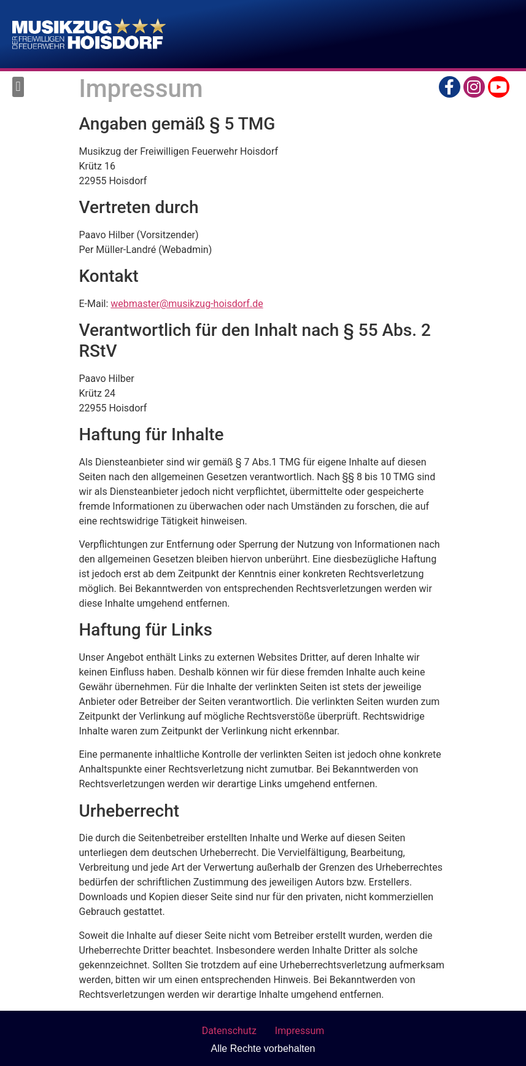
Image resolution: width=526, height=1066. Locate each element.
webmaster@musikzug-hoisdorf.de (186, 303)
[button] (18, 87)
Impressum (300, 1031)
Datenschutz (229, 1031)
